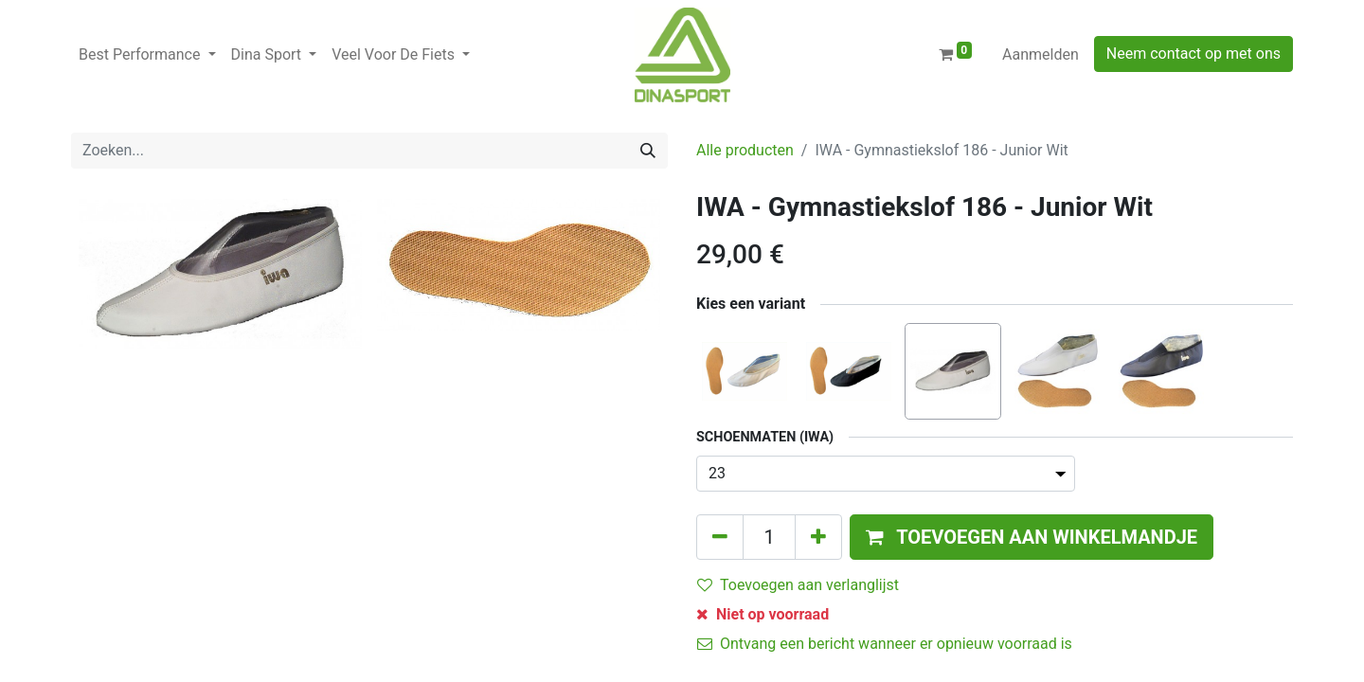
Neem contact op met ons (1193, 54)
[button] (1031, 537)
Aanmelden (1040, 54)
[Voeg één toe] (818, 537)
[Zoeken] (648, 151)
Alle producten (745, 150)
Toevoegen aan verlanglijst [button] (798, 585)
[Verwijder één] (720, 537)
